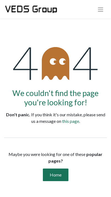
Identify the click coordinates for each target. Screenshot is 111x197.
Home (56, 174)
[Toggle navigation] (100, 9)
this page (70, 121)
